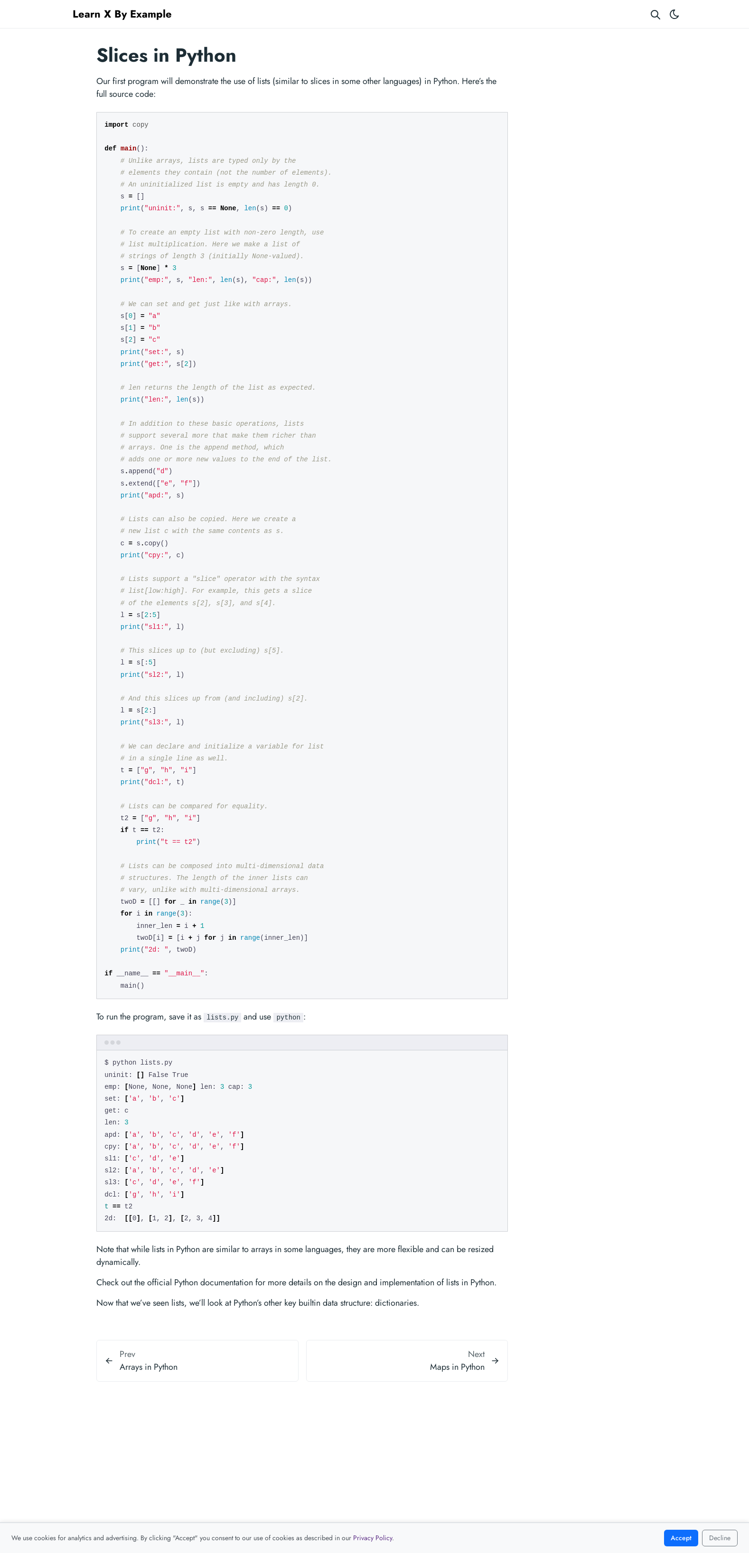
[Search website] (655, 14)
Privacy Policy (372, 1538)
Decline (719, 1538)
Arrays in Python (149, 1367)
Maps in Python (457, 1367)
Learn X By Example (122, 13)
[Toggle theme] (674, 14)
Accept (681, 1538)
